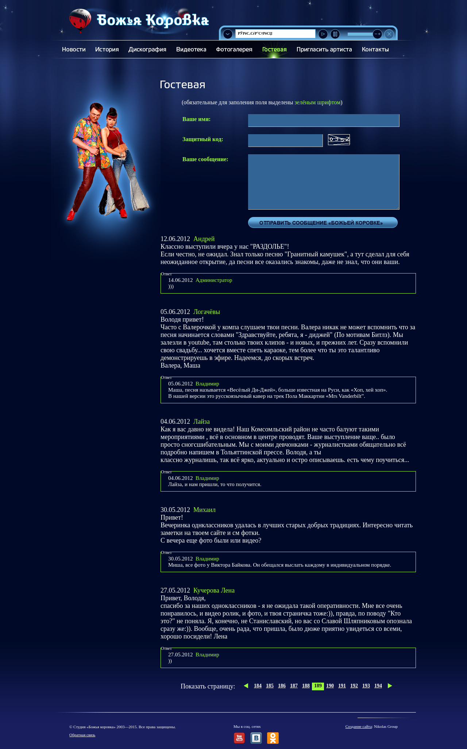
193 (366, 685)
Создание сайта (359, 726)
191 (342, 685)
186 (282, 685)
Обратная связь (82, 735)
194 (378, 685)
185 (270, 685)
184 (258, 685)
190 (330, 685)
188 (306, 685)
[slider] (377, 34)
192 (354, 685)
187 (294, 685)
